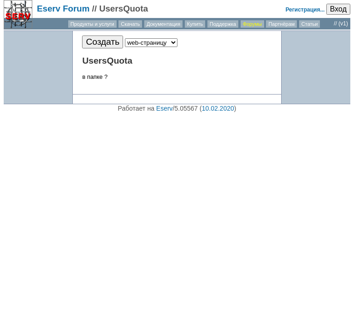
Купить (195, 24)
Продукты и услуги (92, 24)
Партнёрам (281, 24)
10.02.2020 (218, 108)
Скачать (130, 24)
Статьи (309, 24)
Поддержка (223, 24)
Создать (102, 42)
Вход (338, 9)
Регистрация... (304, 9)
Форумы (252, 24)
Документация (163, 24)
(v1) (343, 23)
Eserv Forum (63, 8)
